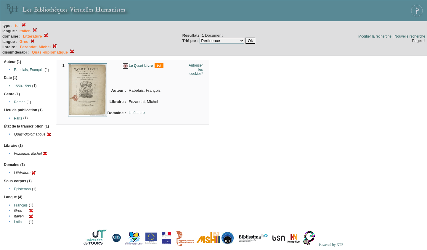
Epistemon (22, 189)
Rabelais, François (28, 70)
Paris (18, 118)
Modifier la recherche (374, 36)
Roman (19, 102)
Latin (18, 222)
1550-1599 (22, 86)
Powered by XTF (331, 245)
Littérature (137, 113)
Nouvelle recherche (410, 36)
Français (21, 205)
